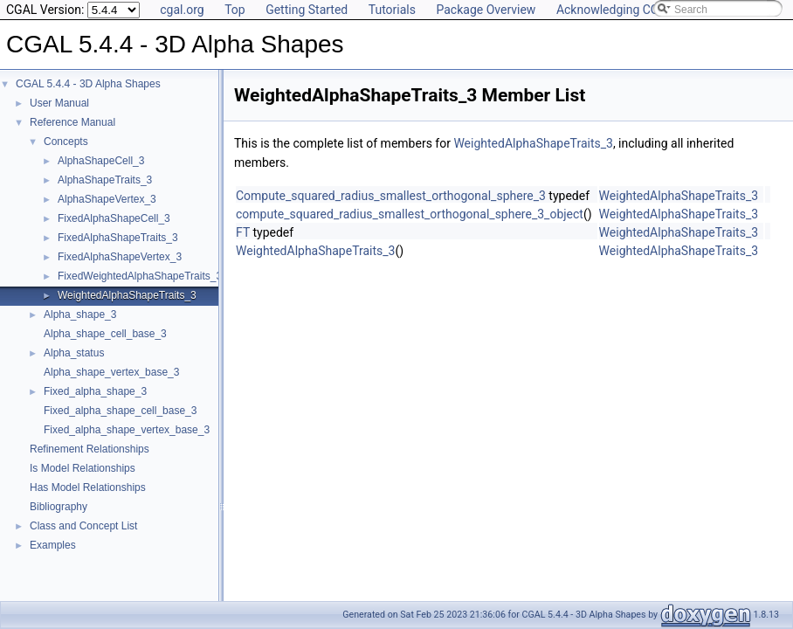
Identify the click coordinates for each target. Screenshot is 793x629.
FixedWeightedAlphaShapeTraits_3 (140, 276)
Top (234, 10)
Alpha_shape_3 (80, 314)
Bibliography (58, 507)
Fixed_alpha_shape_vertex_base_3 (127, 430)
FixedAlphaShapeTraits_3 (118, 238)
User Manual (59, 103)
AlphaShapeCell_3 (101, 161)
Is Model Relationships (82, 468)
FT (243, 232)
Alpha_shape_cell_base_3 (105, 334)
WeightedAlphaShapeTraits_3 (127, 295)
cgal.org (181, 10)
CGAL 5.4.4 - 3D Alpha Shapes (88, 84)
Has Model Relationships (88, 487)
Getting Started (306, 10)
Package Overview (485, 10)
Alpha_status (74, 353)
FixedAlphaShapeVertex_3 (120, 257)
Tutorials (392, 10)
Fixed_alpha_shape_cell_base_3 (120, 410)
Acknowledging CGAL (614, 10)
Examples (53, 545)
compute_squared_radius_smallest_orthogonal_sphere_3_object (409, 214)
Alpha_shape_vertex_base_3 (111, 372)
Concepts (66, 141)
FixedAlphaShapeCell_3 (114, 218)
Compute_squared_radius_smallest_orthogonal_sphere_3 (391, 196)
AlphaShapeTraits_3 (105, 180)
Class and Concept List (83, 526)
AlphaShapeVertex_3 (107, 199)
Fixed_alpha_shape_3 (95, 391)
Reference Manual (72, 122)
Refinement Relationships (89, 449)
